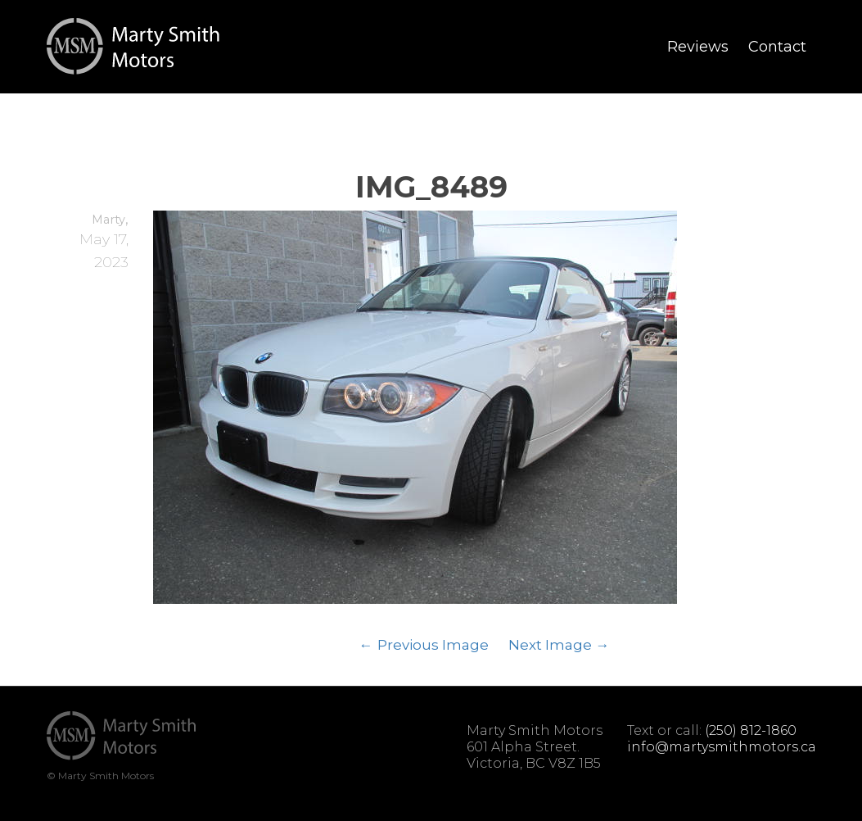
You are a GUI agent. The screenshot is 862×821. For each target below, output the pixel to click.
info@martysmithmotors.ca (721, 747)
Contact (777, 47)
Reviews (698, 47)
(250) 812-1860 (751, 730)
